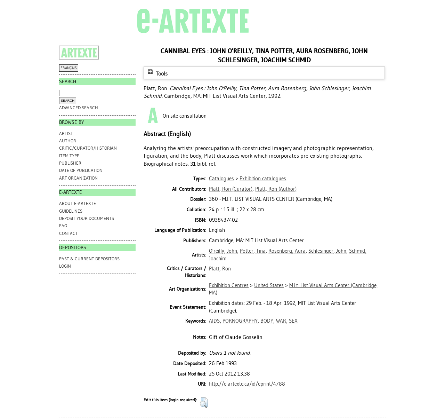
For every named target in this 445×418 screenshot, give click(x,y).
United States (269, 285)
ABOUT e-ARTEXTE (77, 203)
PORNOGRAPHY (240, 321)
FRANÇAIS (68, 68)
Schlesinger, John (327, 251)
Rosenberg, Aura (287, 251)
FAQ (63, 225)
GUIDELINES (70, 211)
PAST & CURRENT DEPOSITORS (89, 258)
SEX (293, 321)
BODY (266, 321)
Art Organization (78, 178)
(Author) (276, 189)
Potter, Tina (253, 251)
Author (67, 140)
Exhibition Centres (229, 285)
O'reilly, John (223, 251)
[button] (204, 403)
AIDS (214, 321)
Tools (157, 73)
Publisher (70, 163)
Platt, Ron (220, 269)
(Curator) (230, 189)
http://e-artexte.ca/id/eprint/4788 (247, 384)
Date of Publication (81, 170)
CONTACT (68, 233)
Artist (66, 133)
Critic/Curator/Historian (88, 148)
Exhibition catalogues (263, 178)
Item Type (69, 155)
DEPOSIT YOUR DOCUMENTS (86, 218)
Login (65, 266)
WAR (281, 321)
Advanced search (78, 107)
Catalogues (221, 178)
